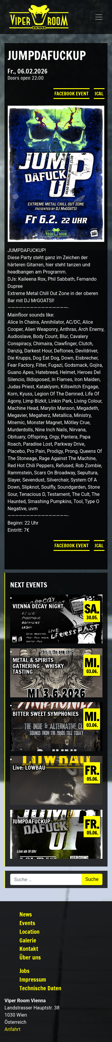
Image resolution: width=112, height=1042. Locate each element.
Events (27, 923)
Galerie (27, 940)
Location (29, 932)
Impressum (32, 979)
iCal (99, 93)
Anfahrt (12, 1029)
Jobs (24, 971)
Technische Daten (40, 988)
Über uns (30, 957)
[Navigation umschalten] (98, 17)
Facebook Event (71, 93)
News (25, 914)
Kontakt (28, 949)
